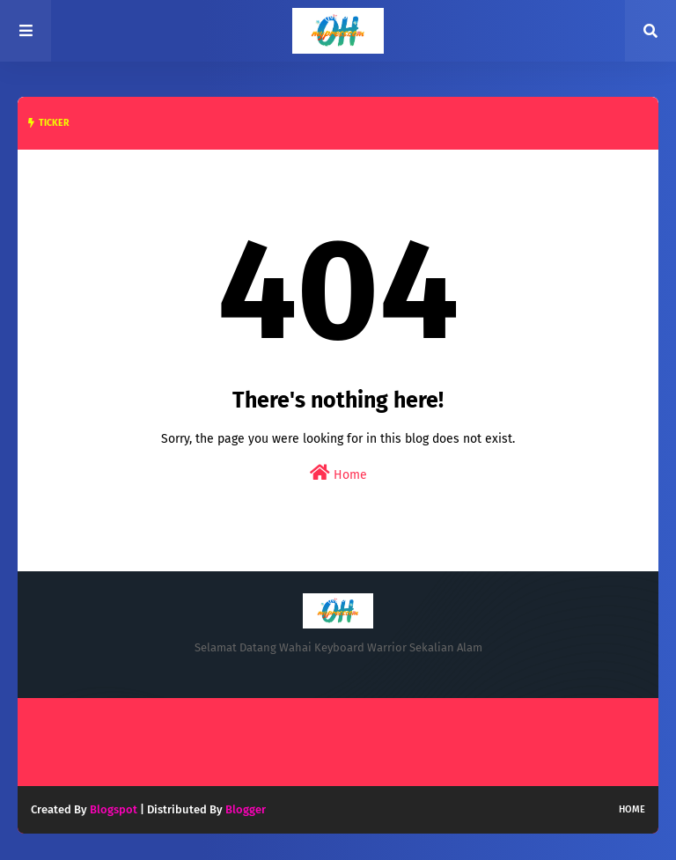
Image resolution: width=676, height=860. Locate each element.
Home (338, 473)
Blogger (245, 809)
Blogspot (113, 809)
